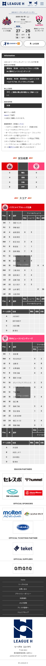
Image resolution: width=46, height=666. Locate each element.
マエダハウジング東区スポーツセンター (24, 22)
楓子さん (12, 147)
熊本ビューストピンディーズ (17, 338)
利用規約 (23, 598)
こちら (21, 124)
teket (6, 115)
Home (23, 580)
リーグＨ (13, 4)
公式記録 (36, 43)
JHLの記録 (23, 603)
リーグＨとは (23, 584)
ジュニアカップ (23, 612)
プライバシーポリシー (23, 593)
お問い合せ (23, 589)
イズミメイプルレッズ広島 (16, 207)
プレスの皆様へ (23, 607)
